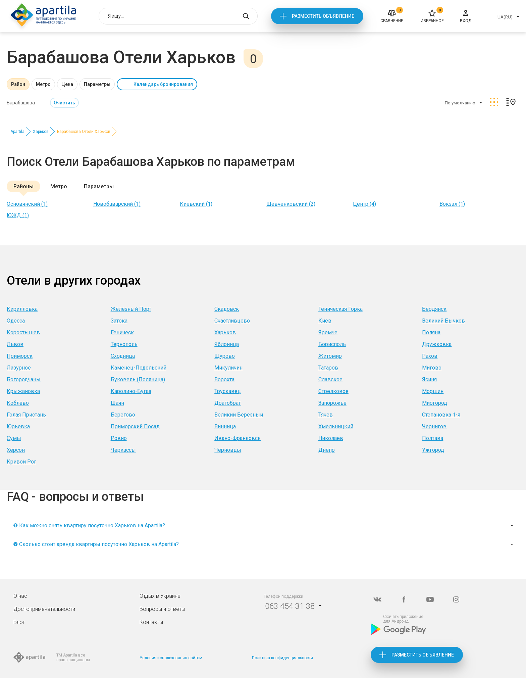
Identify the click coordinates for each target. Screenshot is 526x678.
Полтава (432, 438)
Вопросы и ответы (162, 609)
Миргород (434, 403)
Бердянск (434, 309)
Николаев (330, 438)
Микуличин (228, 368)
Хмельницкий (335, 426)
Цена (67, 84)
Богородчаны (24, 379)
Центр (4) (364, 204)
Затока (119, 321)
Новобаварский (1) (117, 204)
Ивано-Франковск (237, 438)
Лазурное (19, 368)
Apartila (17, 131)
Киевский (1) (196, 204)
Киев (324, 321)
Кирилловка (22, 309)
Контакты (151, 622)
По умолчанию (460, 102)
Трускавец (227, 391)
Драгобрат (227, 403)
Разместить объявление (323, 16)
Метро (43, 84)
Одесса (16, 321)
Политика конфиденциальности (282, 658)
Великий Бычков (443, 321)
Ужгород (433, 450)
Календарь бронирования (163, 84)
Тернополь (124, 344)
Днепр (326, 450)
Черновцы (227, 450)
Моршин (432, 391)
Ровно (119, 438)
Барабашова (21, 102)
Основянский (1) (27, 204)
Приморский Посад (135, 426)
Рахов (429, 356)
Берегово (123, 414)
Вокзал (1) (452, 204)
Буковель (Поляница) (138, 379)
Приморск (20, 356)
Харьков (41, 131)
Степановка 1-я (441, 414)
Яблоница (226, 344)
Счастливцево (232, 321)
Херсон (16, 450)
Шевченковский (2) (290, 204)
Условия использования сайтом (171, 658)
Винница (225, 426)
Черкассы (123, 450)
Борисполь (332, 344)
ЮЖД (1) (18, 215)
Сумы (14, 438)
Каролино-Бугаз (131, 391)
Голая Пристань (26, 414)
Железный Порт (131, 309)
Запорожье (332, 403)
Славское (330, 379)
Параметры (97, 84)
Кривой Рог (21, 461)
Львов (15, 344)
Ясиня (429, 379)
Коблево (18, 403)
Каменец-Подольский (138, 368)
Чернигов (434, 426)
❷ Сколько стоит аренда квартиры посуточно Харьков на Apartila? (96, 544)
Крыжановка (23, 391)
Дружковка (437, 344)
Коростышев (23, 332)
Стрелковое (333, 391)
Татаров (328, 368)
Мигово (431, 368)
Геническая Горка (340, 309)
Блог (19, 622)
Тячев (325, 414)
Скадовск (226, 309)
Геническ (122, 332)
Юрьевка (18, 426)
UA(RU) (505, 16)
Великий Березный (238, 414)
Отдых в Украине (160, 596)
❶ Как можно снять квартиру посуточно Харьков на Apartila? (89, 525)
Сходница (123, 356)
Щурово (224, 356)
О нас (20, 596)
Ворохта (224, 379)
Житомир (330, 356)
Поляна (431, 332)
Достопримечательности (44, 609)
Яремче (327, 332)
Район (18, 84)
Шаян (117, 403)
